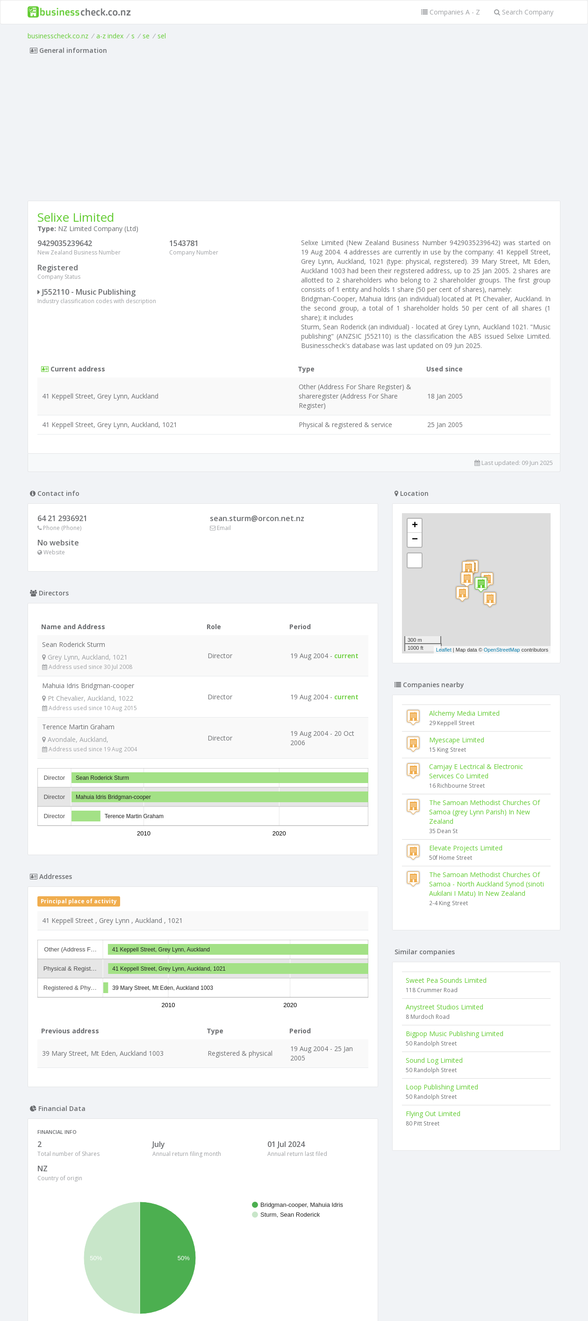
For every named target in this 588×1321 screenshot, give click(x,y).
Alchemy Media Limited (464, 713)
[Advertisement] (294, 130)
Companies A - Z (450, 11)
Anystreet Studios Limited (444, 1006)
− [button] (415, 540)
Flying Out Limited (433, 1113)
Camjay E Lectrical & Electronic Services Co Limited (476, 771)
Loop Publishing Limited (442, 1086)
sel (162, 35)
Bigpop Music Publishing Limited (454, 1033)
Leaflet (444, 650)
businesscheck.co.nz (58, 35)
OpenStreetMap (502, 650)
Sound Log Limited (434, 1060)
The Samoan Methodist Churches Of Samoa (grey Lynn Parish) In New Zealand (484, 812)
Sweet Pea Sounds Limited (446, 980)
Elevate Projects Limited (465, 847)
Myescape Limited (456, 739)
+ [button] (415, 526)
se (146, 35)
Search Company (523, 11)
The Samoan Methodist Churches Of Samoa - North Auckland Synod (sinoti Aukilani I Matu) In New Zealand (486, 884)
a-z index (109, 35)
